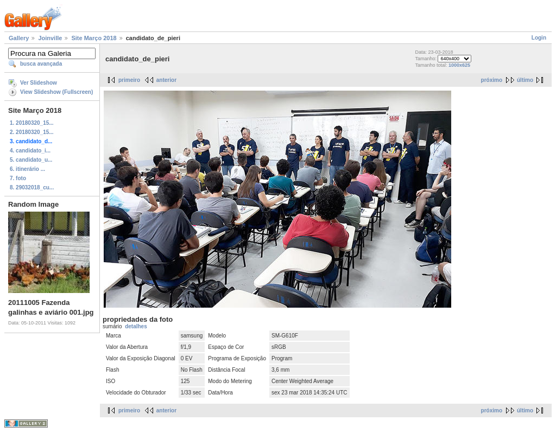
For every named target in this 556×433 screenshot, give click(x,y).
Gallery (19, 38)
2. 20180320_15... (32, 132)
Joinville (50, 38)
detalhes (136, 326)
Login (539, 38)
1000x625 (459, 65)
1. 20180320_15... (32, 123)
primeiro (129, 80)
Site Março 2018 (93, 38)
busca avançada (41, 64)
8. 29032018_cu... (32, 187)
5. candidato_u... (31, 160)
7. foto (18, 178)
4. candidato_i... (30, 151)
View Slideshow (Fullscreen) (56, 92)
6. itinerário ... (27, 169)
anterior (166, 80)
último (525, 80)
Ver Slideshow (38, 83)
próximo (491, 80)
